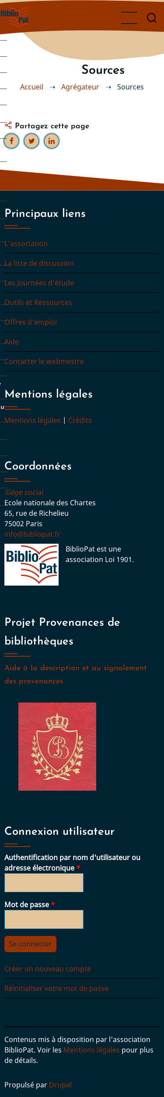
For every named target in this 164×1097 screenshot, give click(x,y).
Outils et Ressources (38, 302)
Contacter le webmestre (44, 361)
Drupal (60, 1085)
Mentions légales (32, 420)
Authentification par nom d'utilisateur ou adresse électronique (72, 863)
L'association (26, 243)
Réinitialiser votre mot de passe (56, 988)
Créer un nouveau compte (47, 969)
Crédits (80, 420)
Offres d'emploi (30, 322)
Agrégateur (80, 87)
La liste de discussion (39, 263)
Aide (11, 341)
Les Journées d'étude (39, 283)
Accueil (31, 87)
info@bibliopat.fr (32, 534)
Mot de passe (26, 904)
